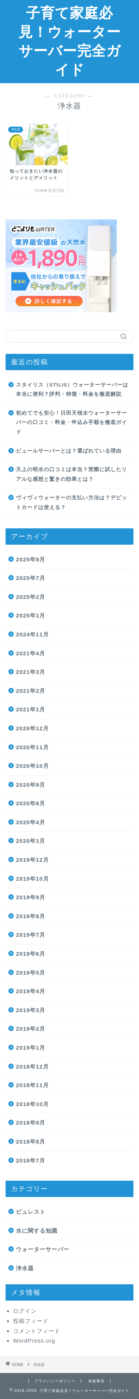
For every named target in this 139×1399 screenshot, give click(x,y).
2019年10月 (32, 878)
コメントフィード (36, 1331)
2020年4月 (30, 822)
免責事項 (96, 1381)
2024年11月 (32, 634)
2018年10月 (32, 1104)
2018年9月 (30, 1122)
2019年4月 (30, 991)
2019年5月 (30, 972)
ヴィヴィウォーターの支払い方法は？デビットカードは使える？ (71, 502)
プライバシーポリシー (54, 1381)
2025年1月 (30, 615)
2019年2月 (30, 1028)
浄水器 (25, 1268)
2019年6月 (30, 953)
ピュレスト (31, 1212)
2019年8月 (30, 916)
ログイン (25, 1311)
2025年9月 (30, 559)
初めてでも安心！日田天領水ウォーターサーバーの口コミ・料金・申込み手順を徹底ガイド (71, 422)
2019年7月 (30, 935)
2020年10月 (32, 766)
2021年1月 (30, 709)
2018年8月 (30, 1141)
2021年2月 (30, 691)
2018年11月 (32, 1085)
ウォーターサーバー (42, 1249)
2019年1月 (30, 1047)
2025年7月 (30, 578)
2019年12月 (32, 860)
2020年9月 (30, 785)
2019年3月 (30, 1010)
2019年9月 (30, 897)
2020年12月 (32, 728)
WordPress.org (34, 1340)
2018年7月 (30, 1160)
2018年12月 (32, 1066)
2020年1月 (30, 841)
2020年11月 (32, 747)
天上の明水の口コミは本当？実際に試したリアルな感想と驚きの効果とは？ (71, 474)
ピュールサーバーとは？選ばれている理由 (69, 451)
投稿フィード (31, 1321)
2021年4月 (30, 653)
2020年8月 (30, 803)
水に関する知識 (36, 1230)
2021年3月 (30, 672)
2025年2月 (30, 597)
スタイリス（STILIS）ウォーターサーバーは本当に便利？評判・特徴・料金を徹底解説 (72, 389)
